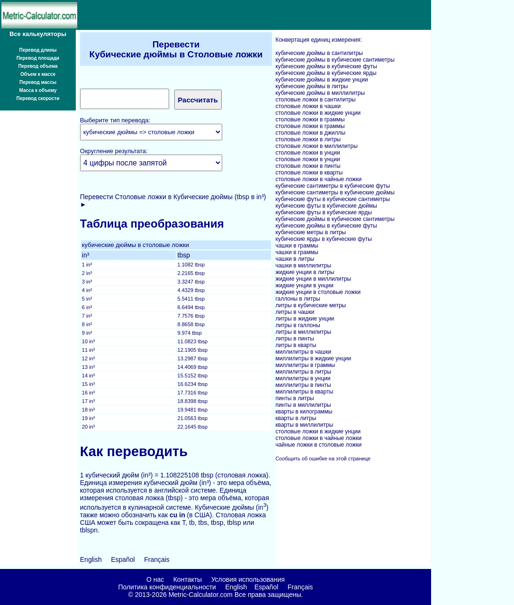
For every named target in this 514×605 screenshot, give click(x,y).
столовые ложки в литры (308, 139)
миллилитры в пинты (303, 385)
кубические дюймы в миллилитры (320, 93)
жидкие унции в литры (304, 272)
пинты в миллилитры (303, 405)
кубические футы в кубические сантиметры (332, 199)
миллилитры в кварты (304, 391)
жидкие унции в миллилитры (313, 278)
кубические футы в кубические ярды (323, 212)
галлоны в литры (297, 298)
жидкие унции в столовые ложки (318, 292)
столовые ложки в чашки (308, 106)
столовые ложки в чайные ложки (318, 179)
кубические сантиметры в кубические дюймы (334, 192)
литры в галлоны (297, 325)
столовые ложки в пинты (307, 166)
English (91, 559)
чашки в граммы (296, 245)
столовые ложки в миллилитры (316, 146)
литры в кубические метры (310, 305)
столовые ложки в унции (307, 152)
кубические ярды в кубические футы (323, 239)
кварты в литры (295, 418)
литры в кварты (295, 345)
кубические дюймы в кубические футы (326, 66)
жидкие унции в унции (304, 285)
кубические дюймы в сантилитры (319, 53)
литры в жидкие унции (304, 318)
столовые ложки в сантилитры (315, 99)
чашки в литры (294, 259)
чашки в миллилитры (303, 265)
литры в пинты (294, 338)
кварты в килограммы (303, 411)
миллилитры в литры (303, 371)
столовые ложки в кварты (309, 172)
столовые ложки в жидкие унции (318, 113)
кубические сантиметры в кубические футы (332, 186)
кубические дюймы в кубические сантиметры (334, 59)
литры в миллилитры (303, 332)
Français (157, 559)
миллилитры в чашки (303, 351)
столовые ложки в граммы (309, 119)
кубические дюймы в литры (311, 86)
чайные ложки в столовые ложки (318, 444)
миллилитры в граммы (305, 365)
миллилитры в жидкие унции (313, 358)
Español (123, 559)
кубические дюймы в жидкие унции (321, 79)
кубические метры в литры (310, 232)
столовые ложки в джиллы (310, 132)
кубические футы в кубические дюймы (326, 205)
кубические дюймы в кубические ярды (325, 73)
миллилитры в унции (302, 378)
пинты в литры (294, 398)
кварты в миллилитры (304, 425)
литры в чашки (294, 312)
